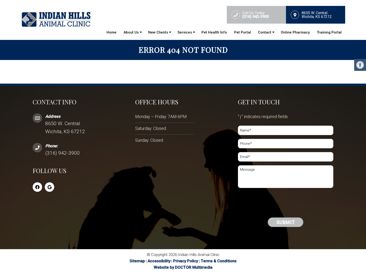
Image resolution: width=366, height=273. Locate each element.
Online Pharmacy (295, 32)
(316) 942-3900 (62, 153)
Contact (264, 32)
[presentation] (274, 211)
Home (111, 32)
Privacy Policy (186, 261)
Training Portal (329, 32)
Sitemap (137, 261)
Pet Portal (242, 32)
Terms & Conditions (219, 261)
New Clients (158, 32)
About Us (131, 32)
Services (185, 32)
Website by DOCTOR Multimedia (183, 267)
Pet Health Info (214, 32)
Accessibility (158, 261)
